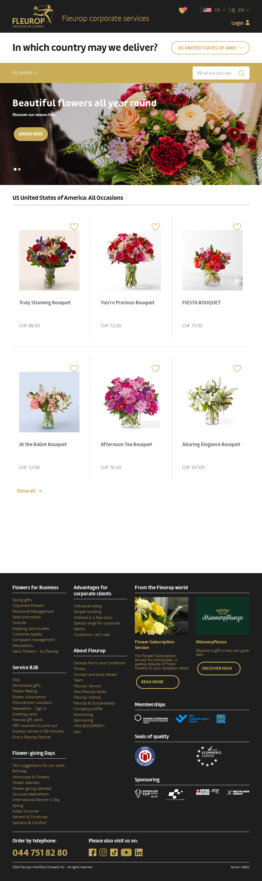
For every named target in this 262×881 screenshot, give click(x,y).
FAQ (16, 680)
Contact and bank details (95, 674)
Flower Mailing (24, 691)
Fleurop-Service (87, 686)
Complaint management (33, 639)
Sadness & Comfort (29, 822)
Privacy (80, 668)
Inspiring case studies (30, 628)
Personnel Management (33, 611)
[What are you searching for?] (221, 72)
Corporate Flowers (28, 605)
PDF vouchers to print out (34, 725)
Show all (26, 491)
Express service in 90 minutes (38, 731)
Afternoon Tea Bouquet (126, 445)
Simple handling (87, 611)
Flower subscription (29, 697)
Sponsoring (83, 720)
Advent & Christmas (30, 817)
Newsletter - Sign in (29, 708)
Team (78, 680)
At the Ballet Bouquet (43, 445)
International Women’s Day (36, 799)
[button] (25, 72)
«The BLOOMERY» (89, 726)
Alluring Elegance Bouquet (211, 445)
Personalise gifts (26, 685)
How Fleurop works (90, 691)
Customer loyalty (27, 634)
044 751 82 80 (40, 853)
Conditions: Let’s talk (92, 634)
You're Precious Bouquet (127, 303)
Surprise (19, 622)
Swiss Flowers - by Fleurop (35, 651)
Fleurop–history (87, 697)
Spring (17, 805)
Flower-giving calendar (31, 788)
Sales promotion (26, 617)
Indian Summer (25, 811)
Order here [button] (31, 134)
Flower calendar (26, 782)
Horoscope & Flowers (30, 777)
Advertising (83, 714)
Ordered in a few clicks (93, 617)
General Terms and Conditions (100, 663)
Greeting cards (24, 714)
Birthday (19, 771)
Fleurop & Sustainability (94, 703)
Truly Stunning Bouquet (45, 303)
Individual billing (88, 606)
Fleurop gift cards (27, 719)
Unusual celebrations (30, 794)
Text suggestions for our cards (38, 765)
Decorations (22, 645)
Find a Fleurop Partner (31, 737)
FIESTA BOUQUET (201, 303)
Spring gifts (22, 600)
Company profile (88, 708)
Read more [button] (152, 682)
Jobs (77, 731)
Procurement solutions (32, 702)
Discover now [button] (217, 668)
